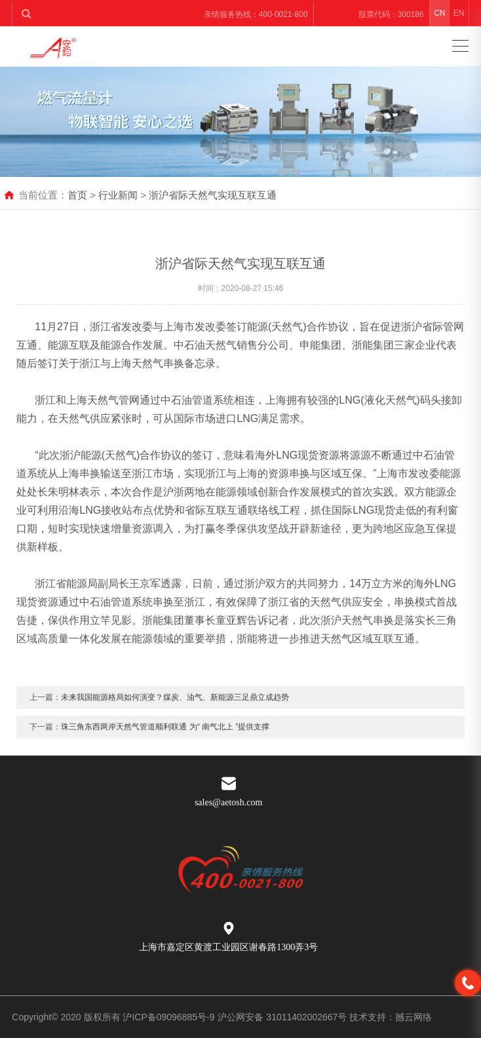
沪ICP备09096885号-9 (168, 1017)
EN (459, 13)
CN (439, 13)
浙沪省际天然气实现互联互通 (213, 195)
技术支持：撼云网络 (390, 1017)
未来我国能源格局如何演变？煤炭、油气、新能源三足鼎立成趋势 (175, 711)
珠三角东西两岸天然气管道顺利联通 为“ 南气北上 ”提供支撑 (165, 741)
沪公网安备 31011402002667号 (283, 1017)
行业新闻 (118, 195)
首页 (77, 195)
